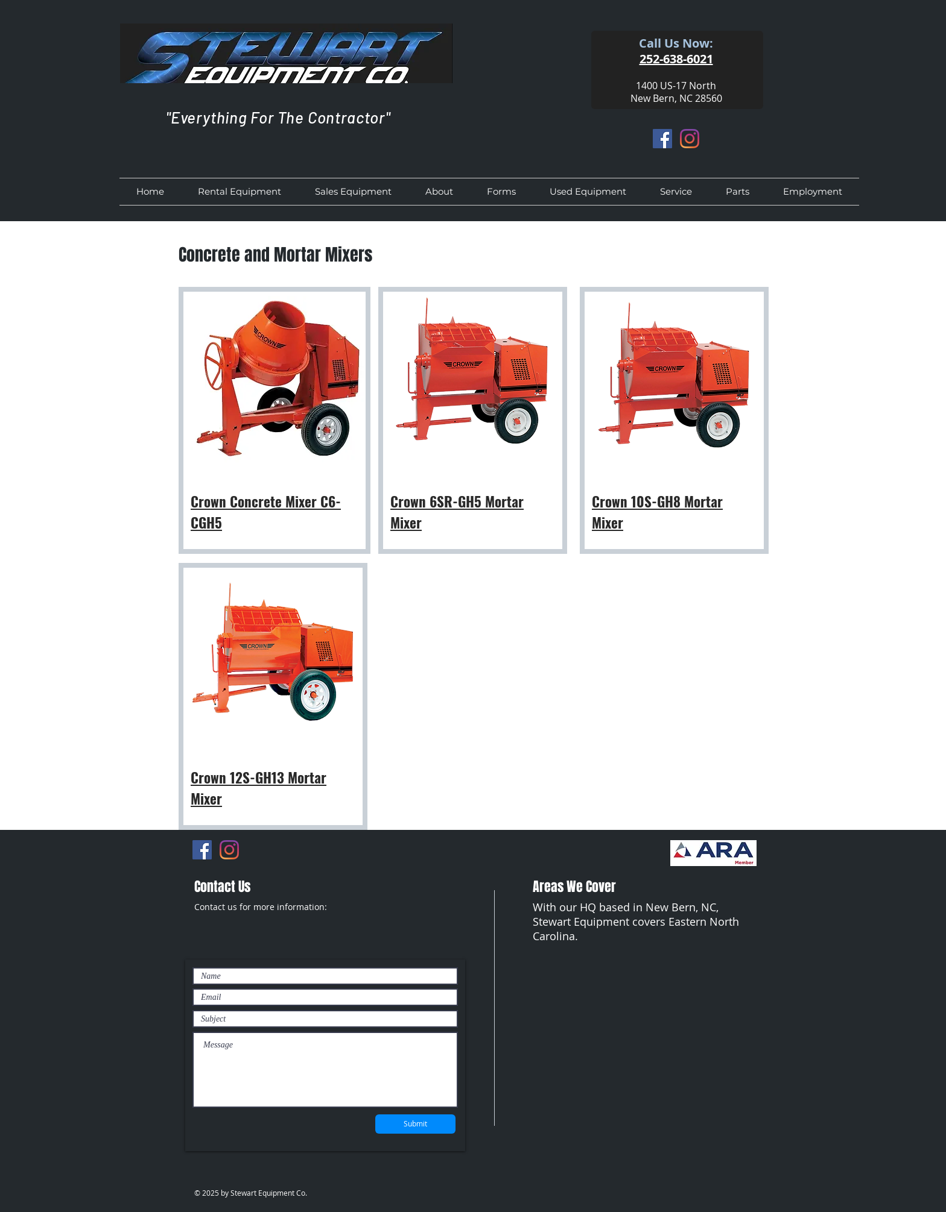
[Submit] (415, 1124)
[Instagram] (689, 138)
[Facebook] (662, 138)
